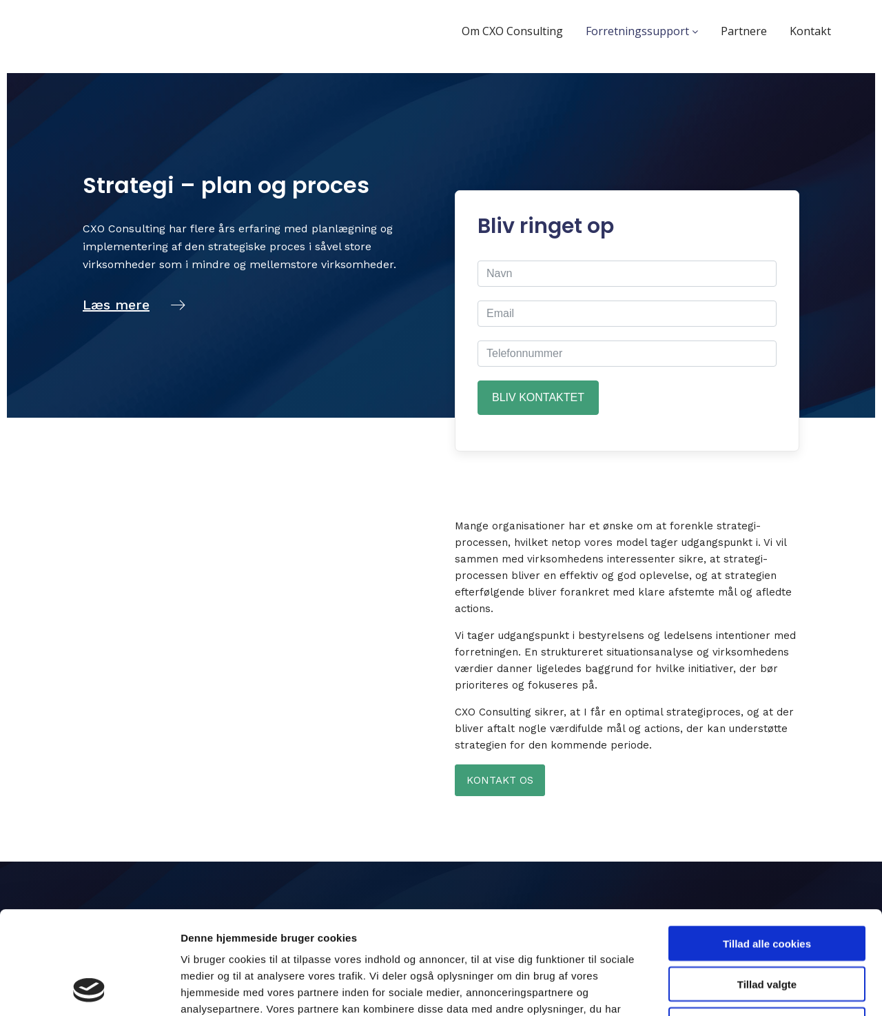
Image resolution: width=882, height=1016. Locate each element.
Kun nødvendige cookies (767, 928)
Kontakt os (499, 780)
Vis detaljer (716, 989)
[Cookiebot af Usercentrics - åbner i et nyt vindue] (89, 989)
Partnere (744, 31)
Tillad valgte (767, 887)
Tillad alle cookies (767, 847)
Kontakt (810, 31)
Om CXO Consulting (512, 31)
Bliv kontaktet (538, 397)
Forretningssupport (642, 31)
